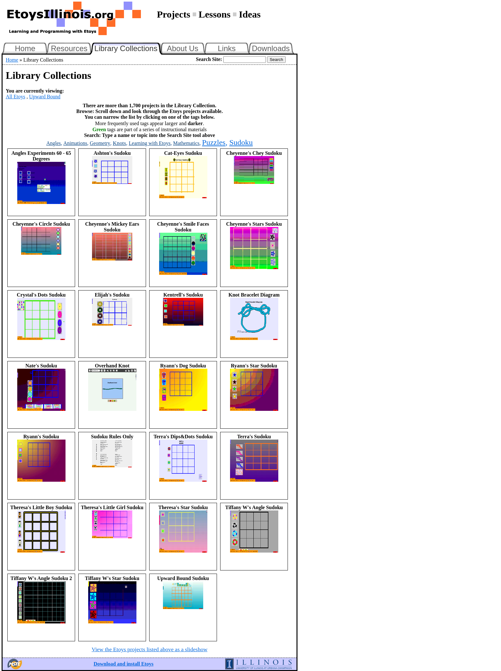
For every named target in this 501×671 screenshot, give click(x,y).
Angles (53, 143)
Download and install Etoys (123, 664)
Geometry (100, 143)
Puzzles (213, 142)
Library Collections (128, 47)
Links (226, 48)
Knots (119, 143)
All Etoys (15, 96)
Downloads (271, 48)
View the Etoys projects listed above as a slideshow (149, 649)
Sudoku (241, 142)
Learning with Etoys (150, 143)
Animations (75, 143)
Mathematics (186, 143)
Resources (69, 48)
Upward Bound (44, 96)
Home (25, 48)
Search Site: (209, 59)
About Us (182, 48)
